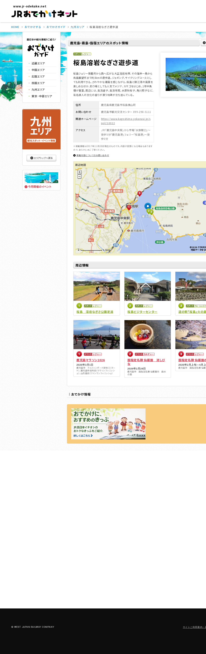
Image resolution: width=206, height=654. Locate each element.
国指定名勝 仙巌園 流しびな (146, 362)
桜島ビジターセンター (142, 312)
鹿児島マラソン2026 (90, 360)
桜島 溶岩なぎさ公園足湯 (94, 312)
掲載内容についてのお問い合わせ (92, 155)
